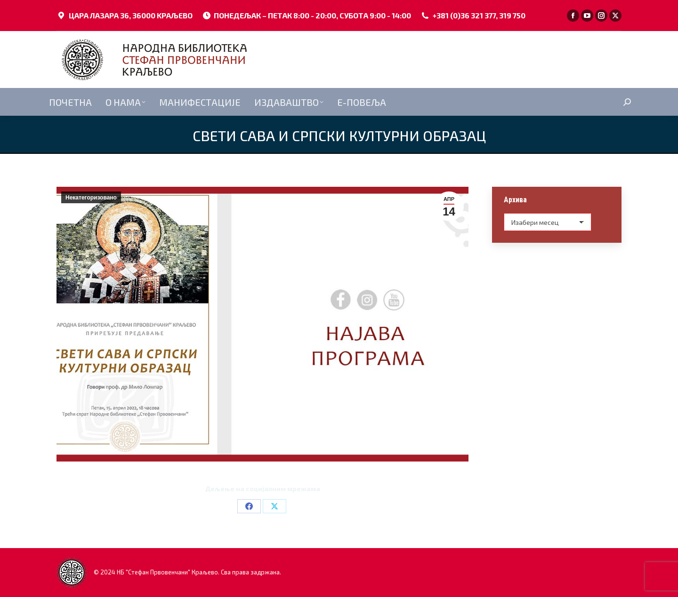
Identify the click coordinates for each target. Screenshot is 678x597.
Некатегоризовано (91, 197)
